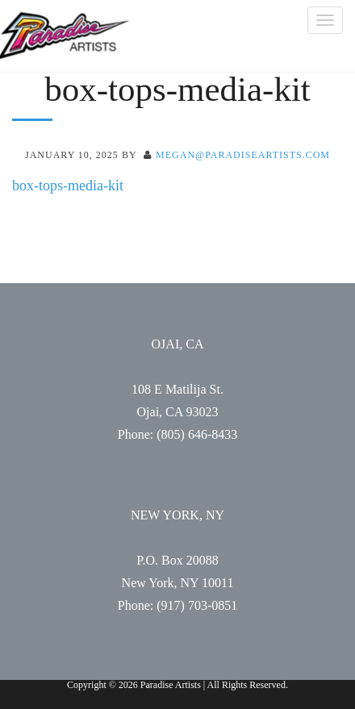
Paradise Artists (64, 36)
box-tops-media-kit (67, 185)
